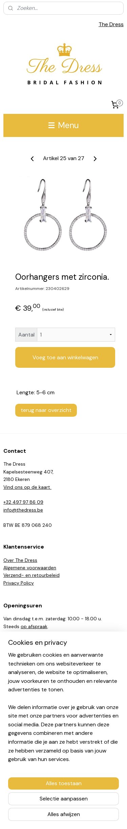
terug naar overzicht (46, 410)
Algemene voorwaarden (29, 568)
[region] (63, 710)
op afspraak (34, 626)
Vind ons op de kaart (27, 487)
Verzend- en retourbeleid (31, 575)
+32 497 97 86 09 (23, 502)
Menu (63, 125)
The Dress (111, 24)
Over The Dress (20, 560)
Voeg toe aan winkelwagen (65, 357)
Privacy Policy (18, 583)
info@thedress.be (23, 510)
